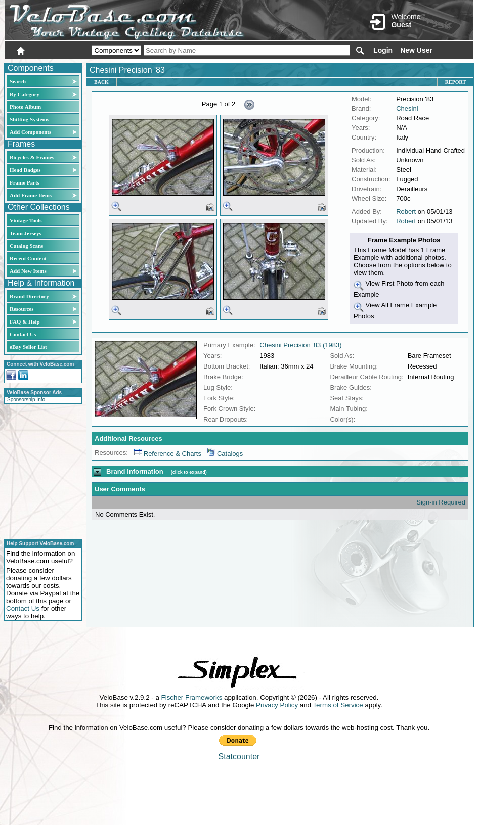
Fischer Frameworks (192, 697)
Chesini (407, 108)
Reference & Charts (167, 453)
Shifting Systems (29, 119)
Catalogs (225, 453)
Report (455, 82)
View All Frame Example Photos (395, 310)
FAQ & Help (25, 321)
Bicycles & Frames (33, 157)
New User (416, 50)
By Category (24, 94)
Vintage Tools (25, 220)
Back (101, 82)
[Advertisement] (40, 470)
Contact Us (23, 334)
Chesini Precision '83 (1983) (300, 345)
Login (383, 50)
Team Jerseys (25, 233)
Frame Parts (24, 182)
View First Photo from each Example (399, 289)
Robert (406, 211)
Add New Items (28, 271)
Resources (21, 309)
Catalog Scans (26, 246)
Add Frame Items (31, 195)
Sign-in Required (440, 502)
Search (18, 81)
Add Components (30, 132)
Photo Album (25, 107)
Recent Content (28, 258)
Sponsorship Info (26, 399)
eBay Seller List (28, 347)
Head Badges (25, 170)
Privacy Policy (277, 705)
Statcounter (239, 756)
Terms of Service (338, 705)
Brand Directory (29, 296)
